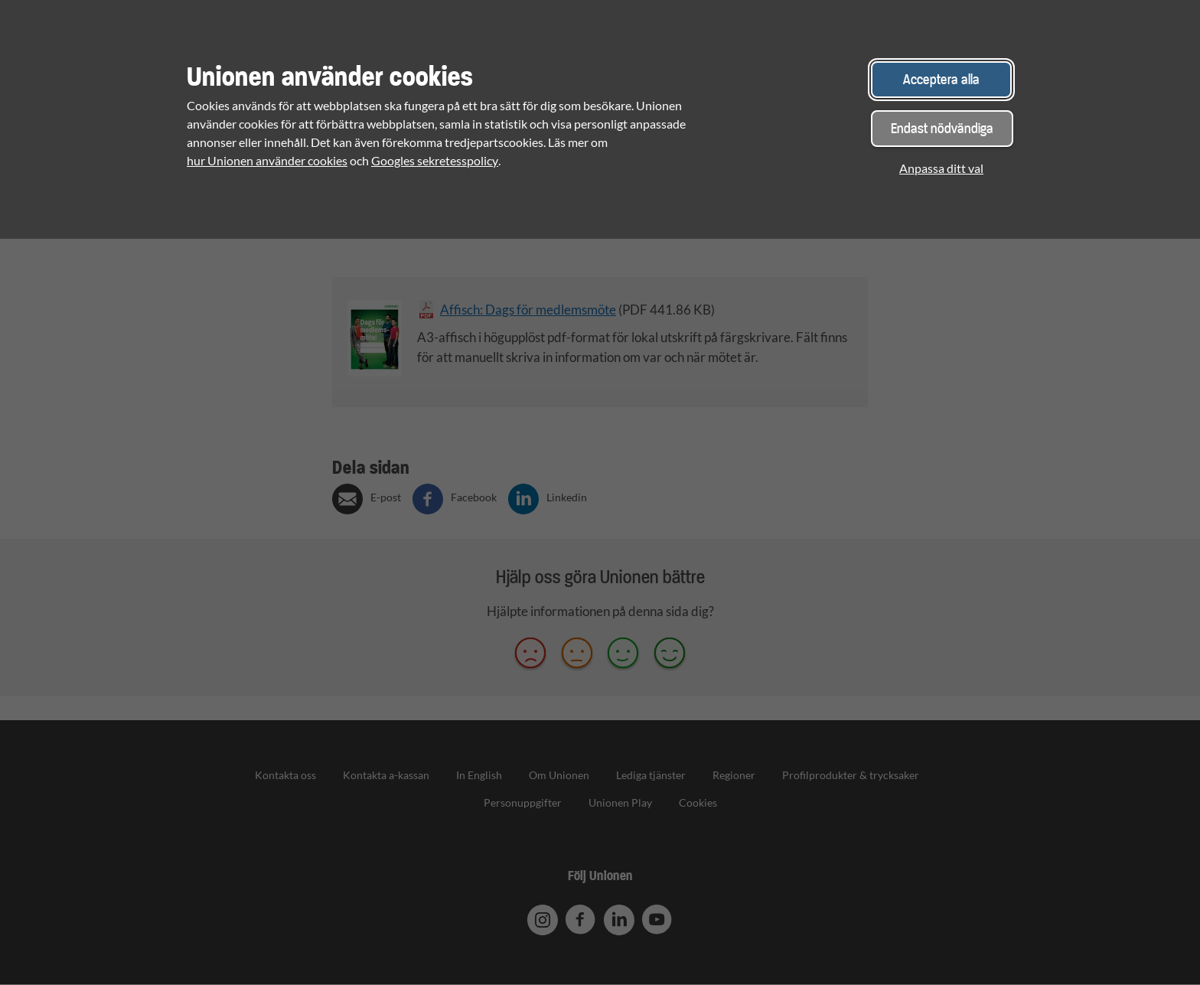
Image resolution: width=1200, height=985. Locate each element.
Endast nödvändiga (942, 128)
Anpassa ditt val (941, 168)
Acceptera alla (941, 79)
